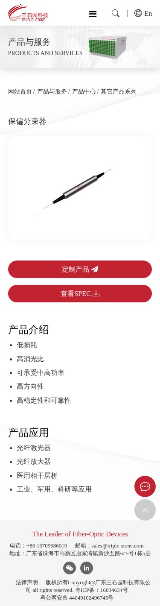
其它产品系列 (119, 91)
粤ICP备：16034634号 (101, 590)
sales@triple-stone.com (118, 545)
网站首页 (20, 91)
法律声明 (27, 582)
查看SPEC (80, 293)
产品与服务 (52, 91)
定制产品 (80, 269)
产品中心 (84, 91)
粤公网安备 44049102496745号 (76, 597)
